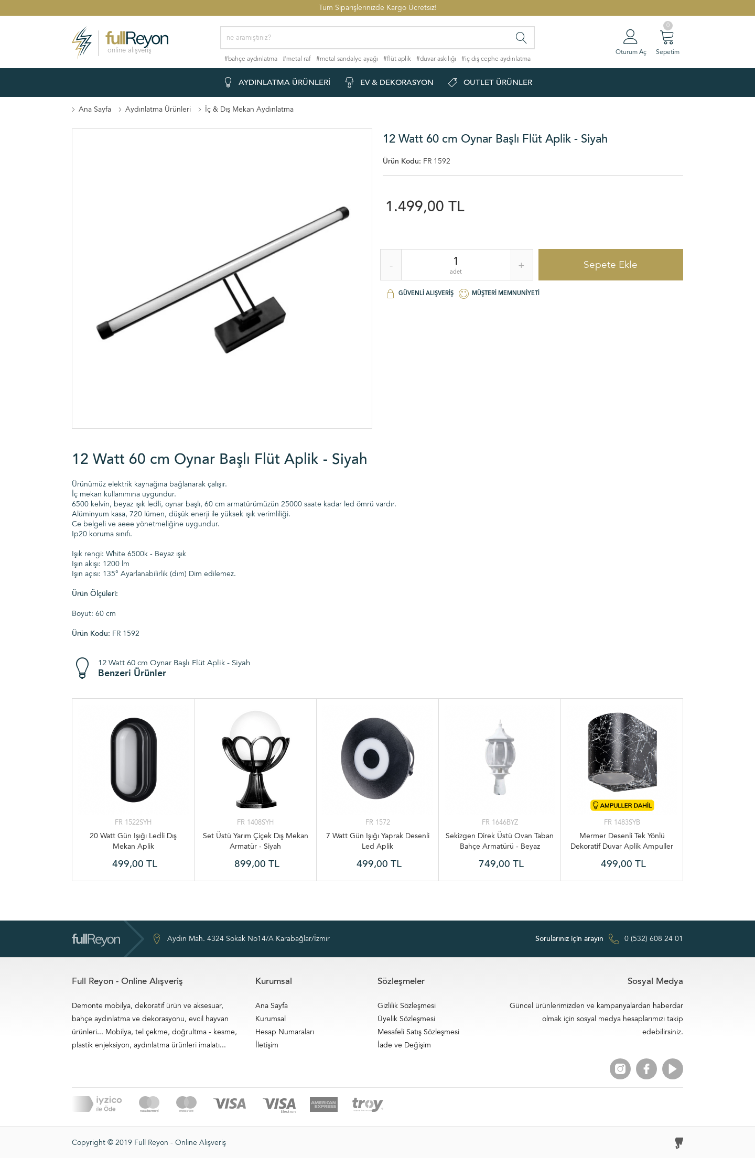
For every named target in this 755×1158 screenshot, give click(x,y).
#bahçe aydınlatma (250, 59)
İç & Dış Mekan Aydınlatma (249, 109)
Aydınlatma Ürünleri (158, 109)
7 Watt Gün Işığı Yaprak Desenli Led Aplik (377, 841)
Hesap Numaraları (284, 1032)
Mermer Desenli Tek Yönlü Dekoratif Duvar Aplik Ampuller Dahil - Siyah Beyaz (621, 841)
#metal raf (297, 59)
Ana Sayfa (95, 109)
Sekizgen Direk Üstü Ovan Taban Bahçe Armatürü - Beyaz (500, 841)
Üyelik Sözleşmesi (406, 1019)
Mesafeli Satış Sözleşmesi (418, 1032)
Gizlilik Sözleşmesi (407, 1006)
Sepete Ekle (611, 265)
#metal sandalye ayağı (347, 59)
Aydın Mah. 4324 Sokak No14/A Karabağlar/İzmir (241, 939)
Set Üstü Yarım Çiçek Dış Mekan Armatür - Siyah (255, 841)
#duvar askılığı (436, 59)
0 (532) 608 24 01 (609, 939)
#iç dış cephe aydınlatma (496, 59)
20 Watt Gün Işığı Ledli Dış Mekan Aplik (133, 841)
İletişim (266, 1045)
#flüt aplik (397, 59)
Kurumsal (270, 1019)
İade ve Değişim (404, 1045)
